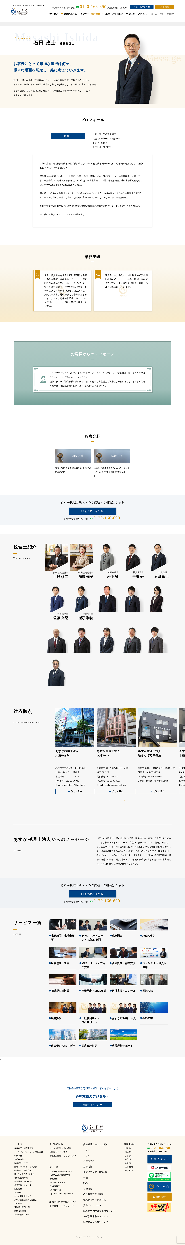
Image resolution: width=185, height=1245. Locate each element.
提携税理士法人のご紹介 (95, 1144)
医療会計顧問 (89, 1045)
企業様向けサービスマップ (62, 1201)
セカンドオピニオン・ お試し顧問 (92, 937)
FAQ (161, 14)
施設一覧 (53, 1167)
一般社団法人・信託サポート (91, 1020)
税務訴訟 (56, 1018)
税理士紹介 (97, 14)
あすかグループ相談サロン (61, 1194)
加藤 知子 (129, 1152)
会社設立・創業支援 (123, 963)
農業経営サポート (122, 1045)
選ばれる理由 (70, 14)
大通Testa (54, 1179)
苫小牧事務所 (56, 1190)
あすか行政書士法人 (124, 1018)
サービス (53, 14)
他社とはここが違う (58, 1152)
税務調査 (117, 935)
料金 (85, 1177)
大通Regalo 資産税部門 (60, 1175)
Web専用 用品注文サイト (95, 1216)
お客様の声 (118, 14)
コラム (154, 14)
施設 (107, 14)
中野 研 (128, 1159)
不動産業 (147, 1018)
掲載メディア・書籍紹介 (95, 1172)
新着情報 (87, 1166)
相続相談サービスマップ (61, 1206)
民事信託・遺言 (60, 963)
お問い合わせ (143, 7)
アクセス (142, 14)
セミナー (84, 14)
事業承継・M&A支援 (94, 990)
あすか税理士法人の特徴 (60, 1148)
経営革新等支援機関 (93, 1194)
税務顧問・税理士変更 (62, 937)
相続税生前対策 (60, 990)
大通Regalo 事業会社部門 (61, 1172)
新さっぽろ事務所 (57, 1182)
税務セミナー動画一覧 (94, 1200)
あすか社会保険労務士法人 (25, 1200)
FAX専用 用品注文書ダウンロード (100, 1211)
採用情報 (164, 7)
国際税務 (147, 990)
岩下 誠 (128, 1156)
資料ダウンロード (92, 1205)
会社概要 (170, 14)
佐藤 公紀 (129, 1167)
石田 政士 (129, 1163)
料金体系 (130, 14)
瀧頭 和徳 (129, 1170)
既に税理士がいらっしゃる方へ (63, 1156)
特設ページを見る (90, 1105)
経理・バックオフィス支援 (94, 965)
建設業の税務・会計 (63, 1045)
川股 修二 (129, 1148)
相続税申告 (148, 935)
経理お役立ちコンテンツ (95, 1222)
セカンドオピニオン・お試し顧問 (28, 1152)
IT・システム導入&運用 (154, 965)
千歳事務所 (55, 1186)
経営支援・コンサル (124, 990)
